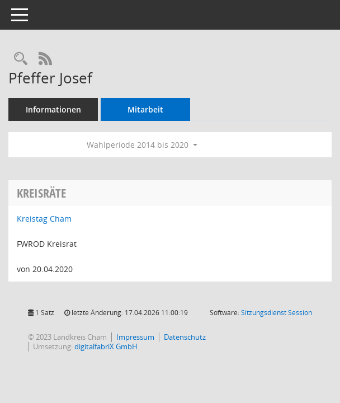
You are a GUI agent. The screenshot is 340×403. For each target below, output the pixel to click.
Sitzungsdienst (276, 312)
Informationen (53, 109)
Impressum (135, 337)
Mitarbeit (145, 109)
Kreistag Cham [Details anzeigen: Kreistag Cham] (44, 218)
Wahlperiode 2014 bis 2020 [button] (142, 144)
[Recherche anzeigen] (20, 59)
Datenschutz (185, 337)
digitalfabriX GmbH (106, 346)
